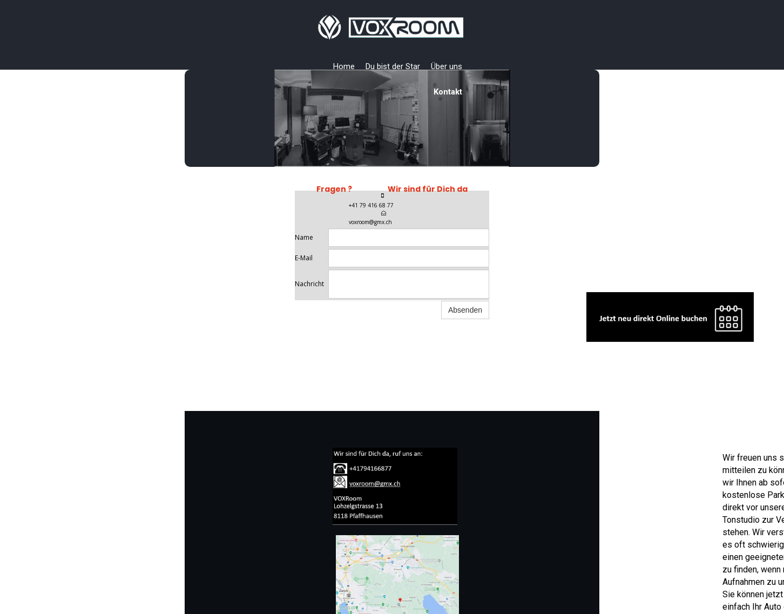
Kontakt (448, 92)
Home (344, 66)
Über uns (446, 66)
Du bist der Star (393, 66)
